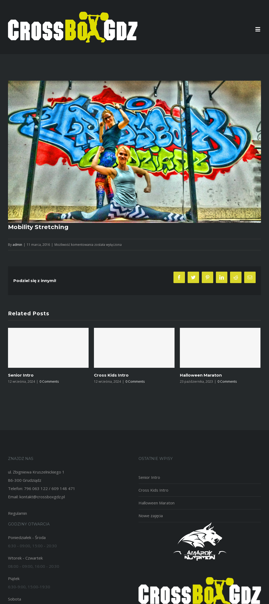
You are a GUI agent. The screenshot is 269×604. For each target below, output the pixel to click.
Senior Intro (21, 375)
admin (17, 244)
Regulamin (17, 513)
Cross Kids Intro (111, 375)
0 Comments (49, 381)
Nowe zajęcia (151, 515)
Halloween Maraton (201, 375)
